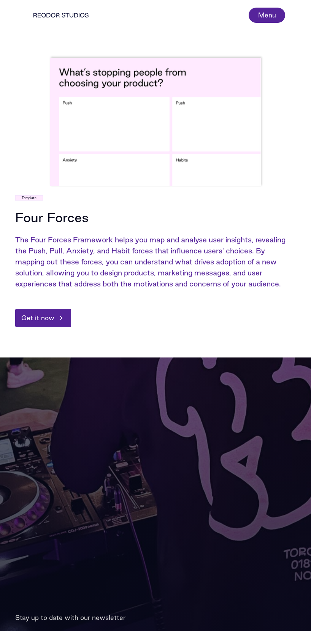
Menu (267, 15)
